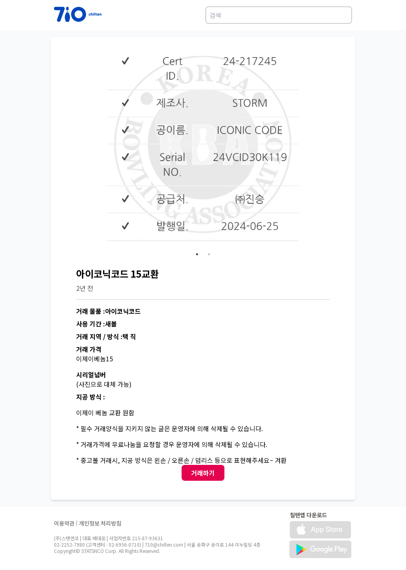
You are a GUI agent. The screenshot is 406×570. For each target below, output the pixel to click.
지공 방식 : (90, 396)
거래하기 (203, 473)
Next (336, 152)
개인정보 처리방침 (100, 523)
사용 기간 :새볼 (96, 323)
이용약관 (64, 523)
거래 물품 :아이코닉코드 (108, 311)
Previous (70, 152)
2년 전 (84, 288)
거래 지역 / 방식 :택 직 (106, 336)
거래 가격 (89, 349)
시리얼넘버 (91, 374)
